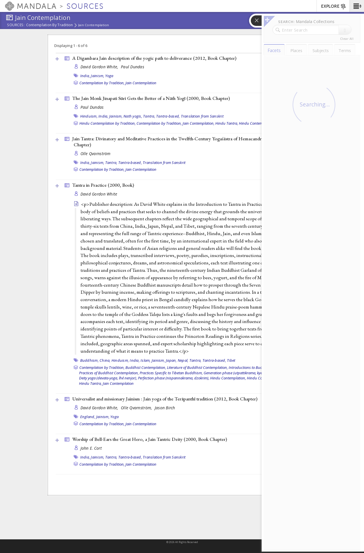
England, (87, 416)
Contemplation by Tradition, (102, 82)
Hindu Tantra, (226, 123)
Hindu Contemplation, (228, 378)
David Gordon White (98, 194)
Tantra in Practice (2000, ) (103, 185)
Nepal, (183, 360)
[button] (356, 6)
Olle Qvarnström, (137, 407)
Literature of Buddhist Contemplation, (197, 367)
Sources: (16, 25)
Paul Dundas (132, 66)
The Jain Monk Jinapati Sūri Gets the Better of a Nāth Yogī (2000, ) (151, 98)
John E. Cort (91, 448)
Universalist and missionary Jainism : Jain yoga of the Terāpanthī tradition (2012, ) (164, 399)
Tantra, (149, 116)
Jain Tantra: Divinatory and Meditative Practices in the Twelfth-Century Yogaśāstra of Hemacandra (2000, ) (180, 141)
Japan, (171, 360)
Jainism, (97, 75)
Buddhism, (89, 360)
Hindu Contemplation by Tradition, (107, 123)
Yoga (109, 75)
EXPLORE (333, 6)
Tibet (231, 360)
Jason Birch (165, 407)
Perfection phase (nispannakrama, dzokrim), (173, 378)
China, (105, 360)
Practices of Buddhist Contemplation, (109, 372)
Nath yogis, (132, 116)
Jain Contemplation (93, 25)
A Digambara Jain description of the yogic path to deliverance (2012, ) (154, 58)
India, (85, 75)
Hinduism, (89, 116)
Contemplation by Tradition (49, 25)
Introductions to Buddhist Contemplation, (262, 367)
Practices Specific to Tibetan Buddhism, (171, 372)
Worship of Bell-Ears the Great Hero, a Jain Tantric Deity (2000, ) (149, 439)
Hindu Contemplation (256, 123)
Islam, (145, 360)
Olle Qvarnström (95, 153)
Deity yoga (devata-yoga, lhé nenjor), (108, 378)
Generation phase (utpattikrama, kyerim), (237, 372)
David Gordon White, (100, 66)
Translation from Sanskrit (202, 116)
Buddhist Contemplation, (145, 367)
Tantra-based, (168, 116)
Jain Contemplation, (198, 123)
